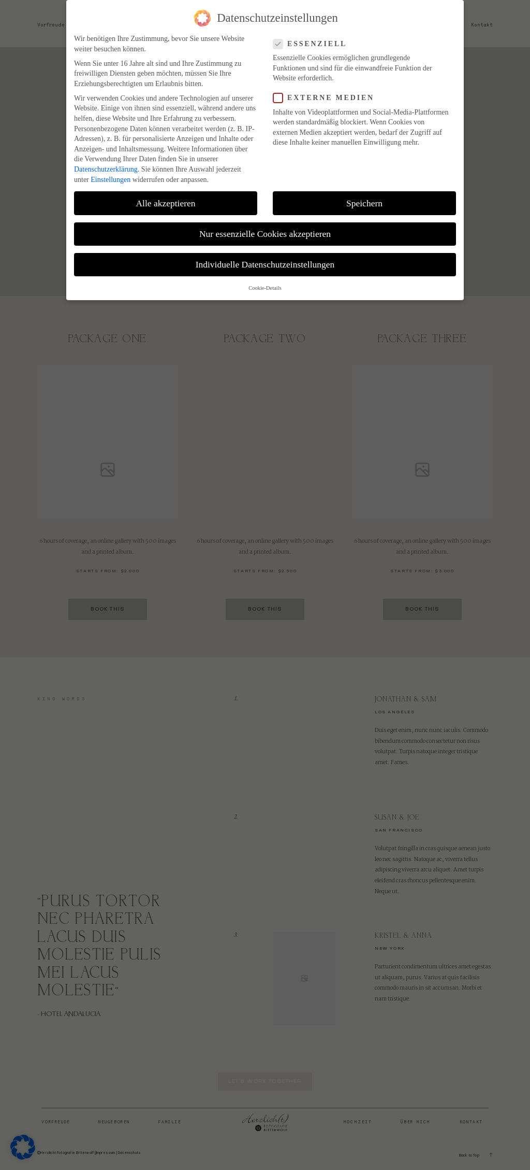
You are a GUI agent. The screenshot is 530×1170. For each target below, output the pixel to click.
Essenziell (313, 38)
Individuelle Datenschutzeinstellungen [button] (265, 258)
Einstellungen (110, 173)
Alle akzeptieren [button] (165, 197)
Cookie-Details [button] (265, 282)
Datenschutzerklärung (106, 163)
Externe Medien (327, 92)
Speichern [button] (364, 197)
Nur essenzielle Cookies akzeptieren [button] (265, 227)
